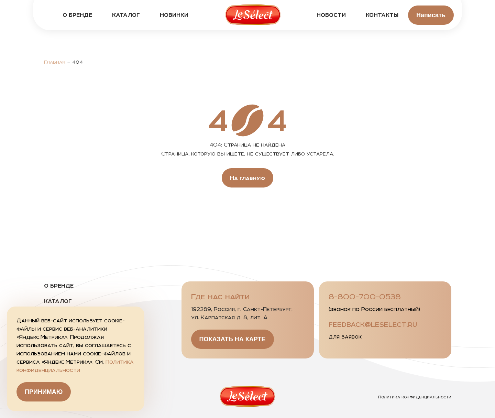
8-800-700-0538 (365, 296)
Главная (54, 62)
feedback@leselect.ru (373, 324)
